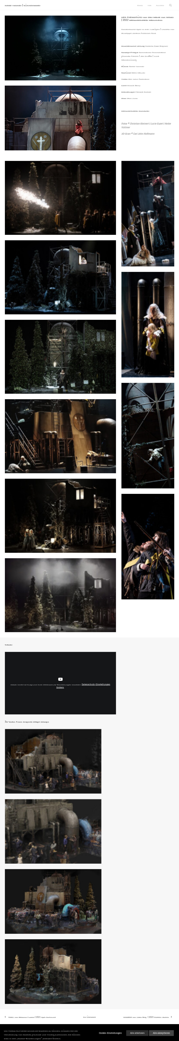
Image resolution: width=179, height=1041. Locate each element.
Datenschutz (23, 1029)
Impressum (10, 1029)
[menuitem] (140, 5)
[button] (171, 5)
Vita (149, 5)
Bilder (140, 5)
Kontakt (160, 5)
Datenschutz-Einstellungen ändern (83, 686)
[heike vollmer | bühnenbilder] (22, 5)
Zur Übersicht (89, 1017)
